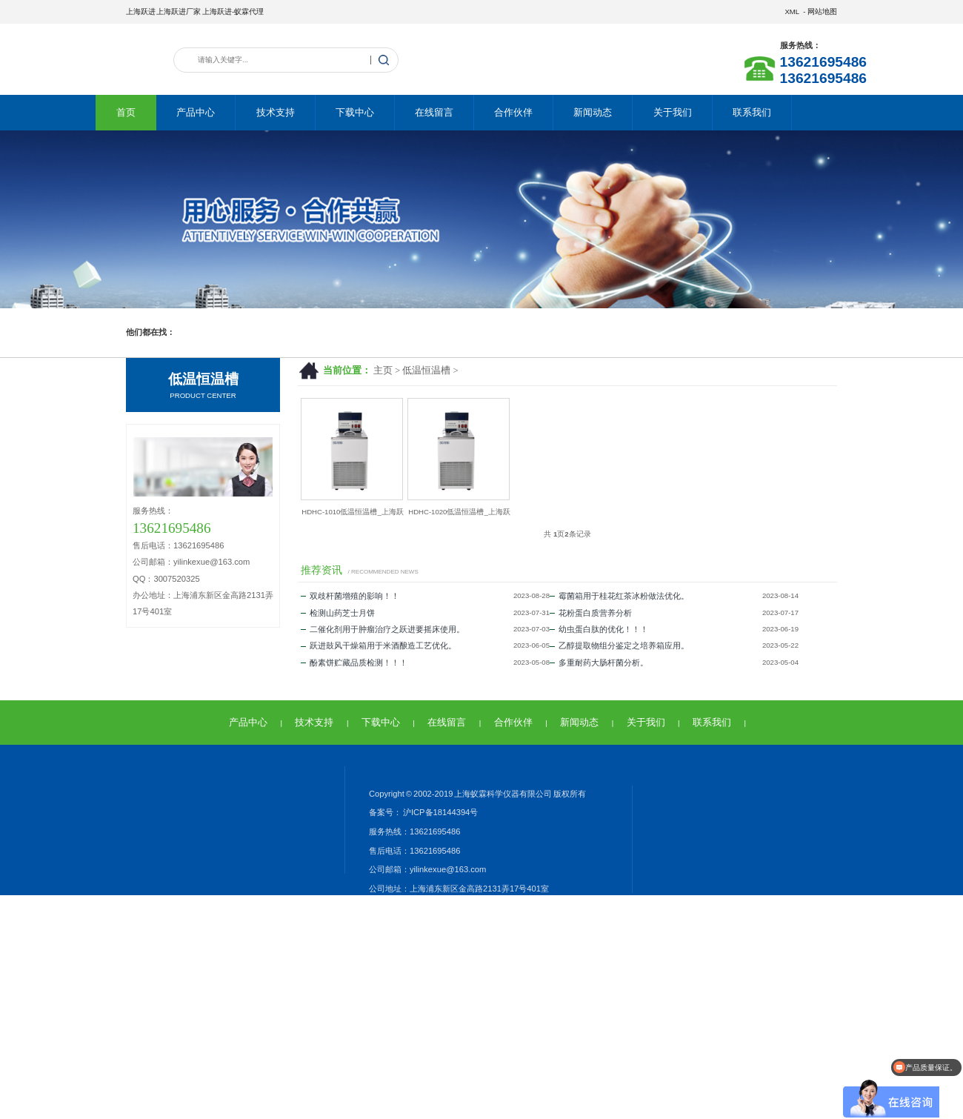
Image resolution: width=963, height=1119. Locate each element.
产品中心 (195, 112)
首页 (126, 112)
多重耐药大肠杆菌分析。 (599, 662)
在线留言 (434, 112)
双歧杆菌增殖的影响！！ (350, 595)
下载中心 (355, 112)
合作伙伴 (513, 112)
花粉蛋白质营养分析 (591, 612)
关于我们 (672, 112)
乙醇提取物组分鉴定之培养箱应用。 (619, 645)
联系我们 (752, 112)
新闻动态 (592, 112)
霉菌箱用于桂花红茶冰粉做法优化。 (619, 595)
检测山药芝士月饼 (338, 612)
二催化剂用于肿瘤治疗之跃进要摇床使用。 (382, 629)
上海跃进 (141, 11)
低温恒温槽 (426, 370)
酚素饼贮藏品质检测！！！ (354, 662)
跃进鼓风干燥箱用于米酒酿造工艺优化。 (378, 645)
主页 (383, 370)
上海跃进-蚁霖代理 (233, 11)
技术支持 (275, 112)
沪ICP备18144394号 (439, 812)
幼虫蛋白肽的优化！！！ (599, 629)
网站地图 (822, 11)
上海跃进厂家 (178, 11)
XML (791, 11)
